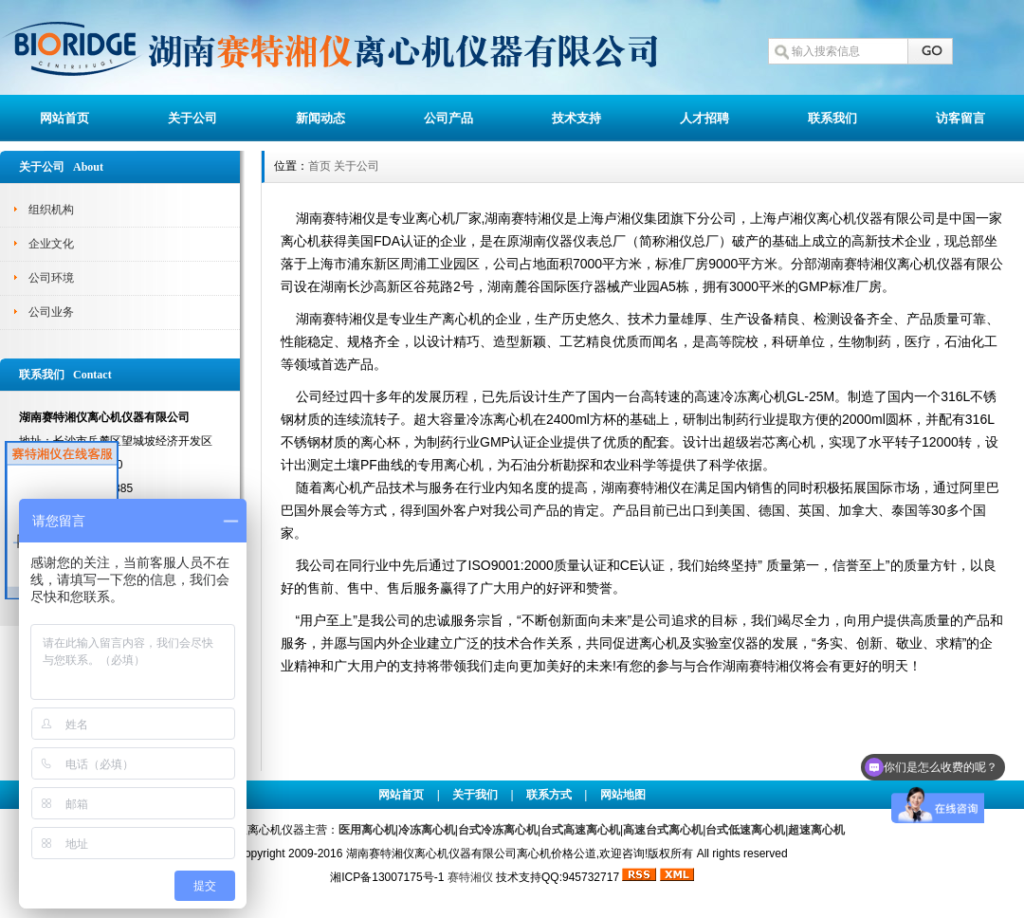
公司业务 (51, 312)
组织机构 (51, 209)
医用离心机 (366, 829)
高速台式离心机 (663, 829)
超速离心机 (816, 829)
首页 (319, 166)
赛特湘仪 (470, 877)
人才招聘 (704, 118)
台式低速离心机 (745, 829)
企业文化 (51, 243)
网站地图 (623, 794)
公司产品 (448, 118)
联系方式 (549, 794)
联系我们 (832, 118)
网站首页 (64, 118)
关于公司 (192, 118)
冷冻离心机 (426, 829)
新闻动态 (320, 118)
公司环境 (51, 278)
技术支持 (576, 118)
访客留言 (960, 118)
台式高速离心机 (580, 829)
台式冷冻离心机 (498, 829)
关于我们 (475, 794)
